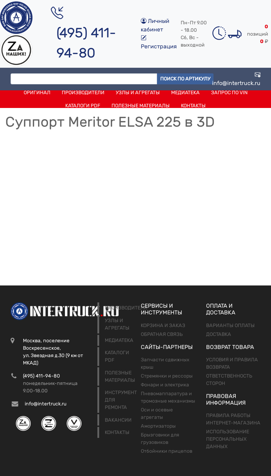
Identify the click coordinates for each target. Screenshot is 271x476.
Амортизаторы (158, 426)
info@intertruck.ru (236, 78)
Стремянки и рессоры (167, 376)
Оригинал (37, 93)
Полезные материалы (141, 106)
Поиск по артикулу (185, 79)
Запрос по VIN (229, 93)
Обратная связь (162, 334)
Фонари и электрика (165, 385)
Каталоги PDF (82, 106)
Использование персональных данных (227, 439)
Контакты (193, 106)
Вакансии (118, 420)
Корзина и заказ (163, 326)
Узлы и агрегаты (138, 93)
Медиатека (185, 93)
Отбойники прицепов (166, 451)
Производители (83, 93)
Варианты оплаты (230, 326)
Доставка (218, 334)
